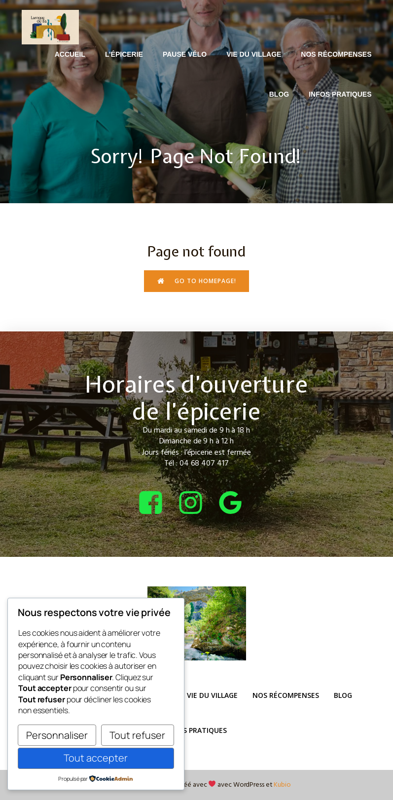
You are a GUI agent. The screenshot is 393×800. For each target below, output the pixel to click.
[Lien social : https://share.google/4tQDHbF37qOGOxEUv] (236, 503)
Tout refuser (137, 735)
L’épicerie (124, 54)
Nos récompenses (336, 54)
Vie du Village (253, 54)
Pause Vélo (185, 54)
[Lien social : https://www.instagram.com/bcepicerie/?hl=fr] (196, 503)
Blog (279, 94)
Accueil (70, 54)
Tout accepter (96, 757)
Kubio (282, 785)
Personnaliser (57, 735)
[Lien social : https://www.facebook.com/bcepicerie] (157, 503)
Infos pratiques (340, 94)
